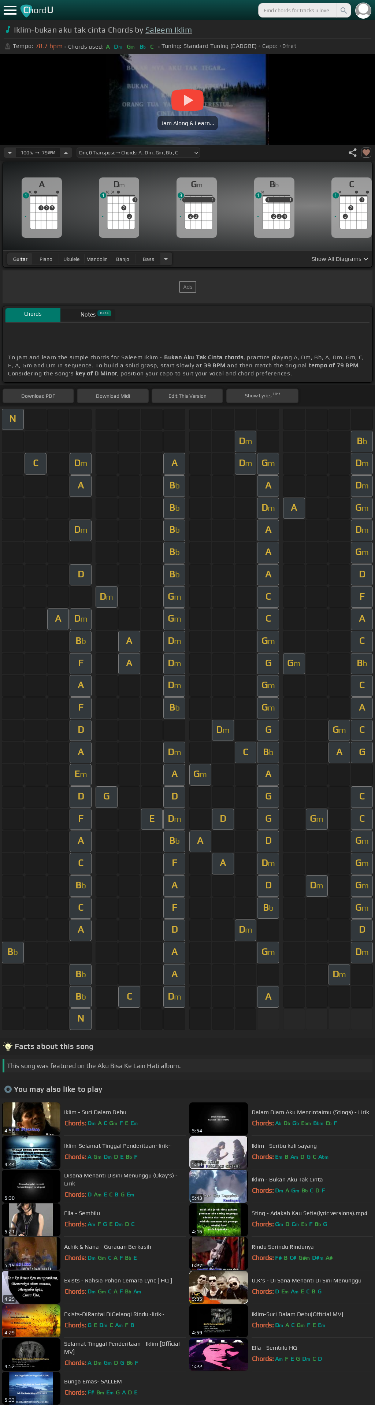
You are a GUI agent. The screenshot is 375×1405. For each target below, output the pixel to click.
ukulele (71, 259)
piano (46, 259)
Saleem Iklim (168, 29)
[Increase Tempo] (66, 152)
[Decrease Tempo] (10, 152)
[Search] (343, 10)
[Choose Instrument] (165, 259)
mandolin (97, 259)
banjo (122, 259)
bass (148, 259)
